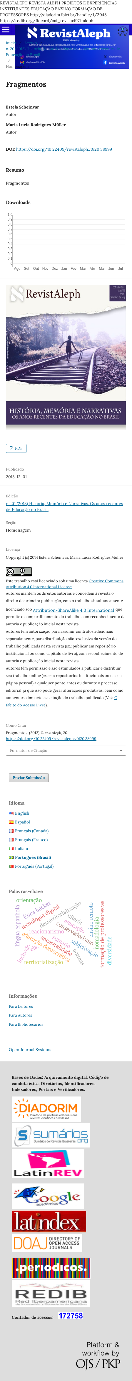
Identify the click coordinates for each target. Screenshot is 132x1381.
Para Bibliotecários (26, 1024)
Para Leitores (21, 1006)
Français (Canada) (32, 830)
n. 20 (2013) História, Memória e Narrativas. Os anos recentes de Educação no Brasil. (63, 51)
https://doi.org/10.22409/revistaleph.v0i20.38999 (64, 149)
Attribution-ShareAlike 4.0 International (73, 610)
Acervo (30, 42)
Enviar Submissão (29, 777)
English (22, 813)
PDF (18, 448)
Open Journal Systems (30, 1049)
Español (22, 822)
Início (11, 42)
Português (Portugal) (34, 866)
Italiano (22, 848)
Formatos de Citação (28, 750)
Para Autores (20, 1015)
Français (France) (31, 839)
